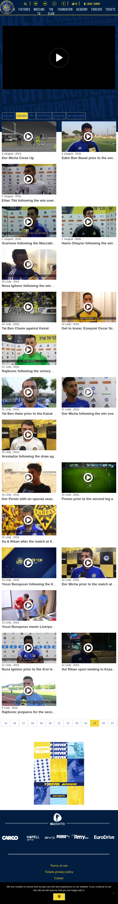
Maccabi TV (8, 116)
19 (41, 723)
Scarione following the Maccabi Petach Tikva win (41, 243)
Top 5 (32, 116)
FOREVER (96, 9)
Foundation (65, 9)
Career (59, 878)
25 (94, 723)
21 (59, 723)
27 (112, 723)
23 (76, 723)
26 (103, 723)
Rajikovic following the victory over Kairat (36, 371)
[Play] (59, 57)
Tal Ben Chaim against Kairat (25, 328)
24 (85, 723)
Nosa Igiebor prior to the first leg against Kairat (40, 669)
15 (5, 723)
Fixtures (24, 9)
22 (68, 723)
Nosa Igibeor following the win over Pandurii (38, 286)
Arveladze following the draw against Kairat (37, 456)
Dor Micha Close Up (18, 158)
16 (14, 723)
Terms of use (59, 865)
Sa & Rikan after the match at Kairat (31, 541)
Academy (82, 9)
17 (23, 723)
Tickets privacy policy (59, 872)
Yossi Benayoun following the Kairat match (37, 584)
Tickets (110, 9)
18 (32, 723)
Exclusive (22, 116)
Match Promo (44, 116)
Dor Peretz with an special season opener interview (43, 499)
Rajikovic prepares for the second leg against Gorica (44, 712)
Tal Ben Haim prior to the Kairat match (33, 413)
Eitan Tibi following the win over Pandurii (35, 200)
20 (50, 723)
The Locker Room (75, 116)
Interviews (59, 116)
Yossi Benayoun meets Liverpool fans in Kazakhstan (44, 627)
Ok (59, 896)
